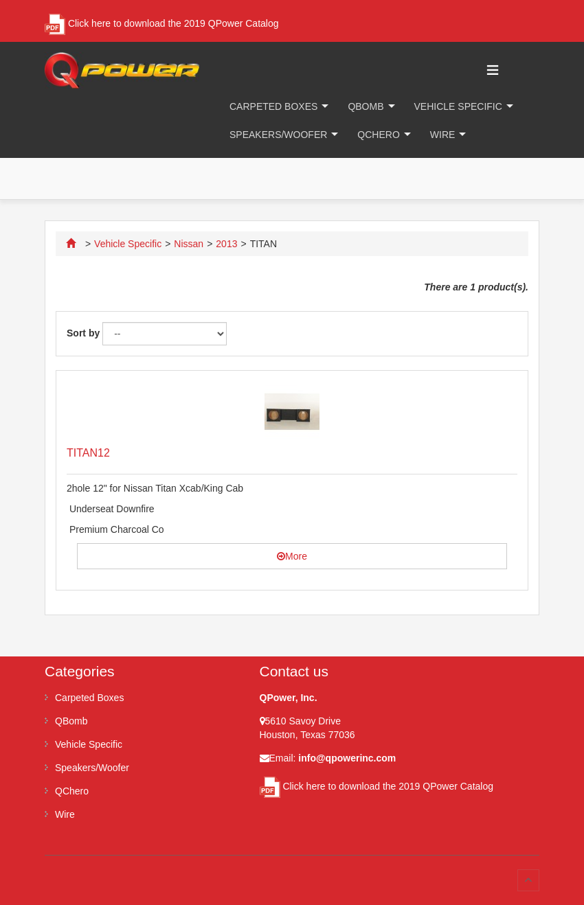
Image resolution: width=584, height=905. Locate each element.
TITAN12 (88, 453)
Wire (443, 134)
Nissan (188, 243)
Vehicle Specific (458, 106)
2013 (226, 243)
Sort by (83, 333)
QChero (378, 134)
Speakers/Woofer (278, 134)
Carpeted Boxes (273, 106)
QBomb (365, 106)
